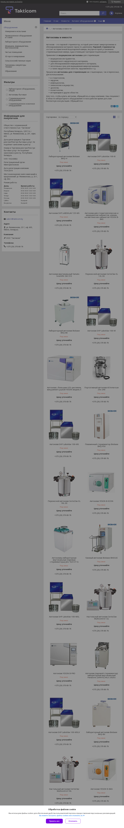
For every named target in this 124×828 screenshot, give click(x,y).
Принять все (54, 821)
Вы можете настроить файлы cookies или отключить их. (61, 815)
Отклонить (73, 821)
